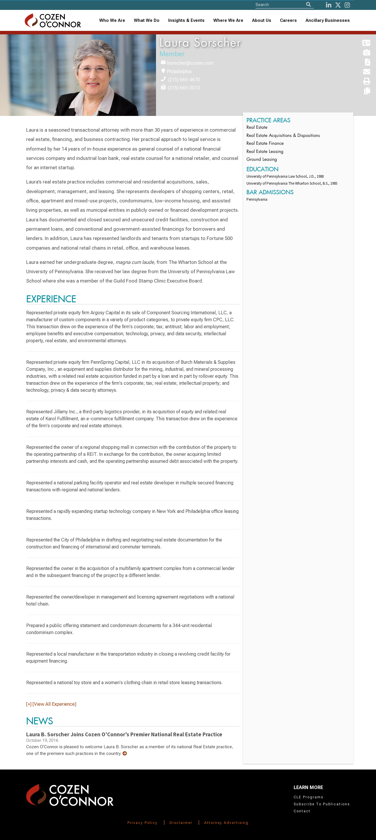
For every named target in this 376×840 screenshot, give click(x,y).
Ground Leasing (261, 160)
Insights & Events (186, 20)
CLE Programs (308, 797)
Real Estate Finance (265, 144)
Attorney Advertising (226, 823)
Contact (302, 811)
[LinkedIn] (328, 5)
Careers (288, 20)
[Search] (308, 4)
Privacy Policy (142, 823)
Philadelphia (179, 71)
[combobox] (186, 20)
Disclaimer (181, 823)
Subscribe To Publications (322, 804)
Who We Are (112, 20)
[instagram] (347, 5)
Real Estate (256, 128)
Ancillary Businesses (328, 20)
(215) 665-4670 (184, 79)
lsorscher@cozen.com (190, 63)
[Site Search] (285, 4)
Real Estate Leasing (264, 152)
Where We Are (228, 20)
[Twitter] (338, 5)
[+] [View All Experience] (51, 704)
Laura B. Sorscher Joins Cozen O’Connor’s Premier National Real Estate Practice (124, 734)
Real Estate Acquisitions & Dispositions (283, 136)
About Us (261, 20)
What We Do (146, 20)
